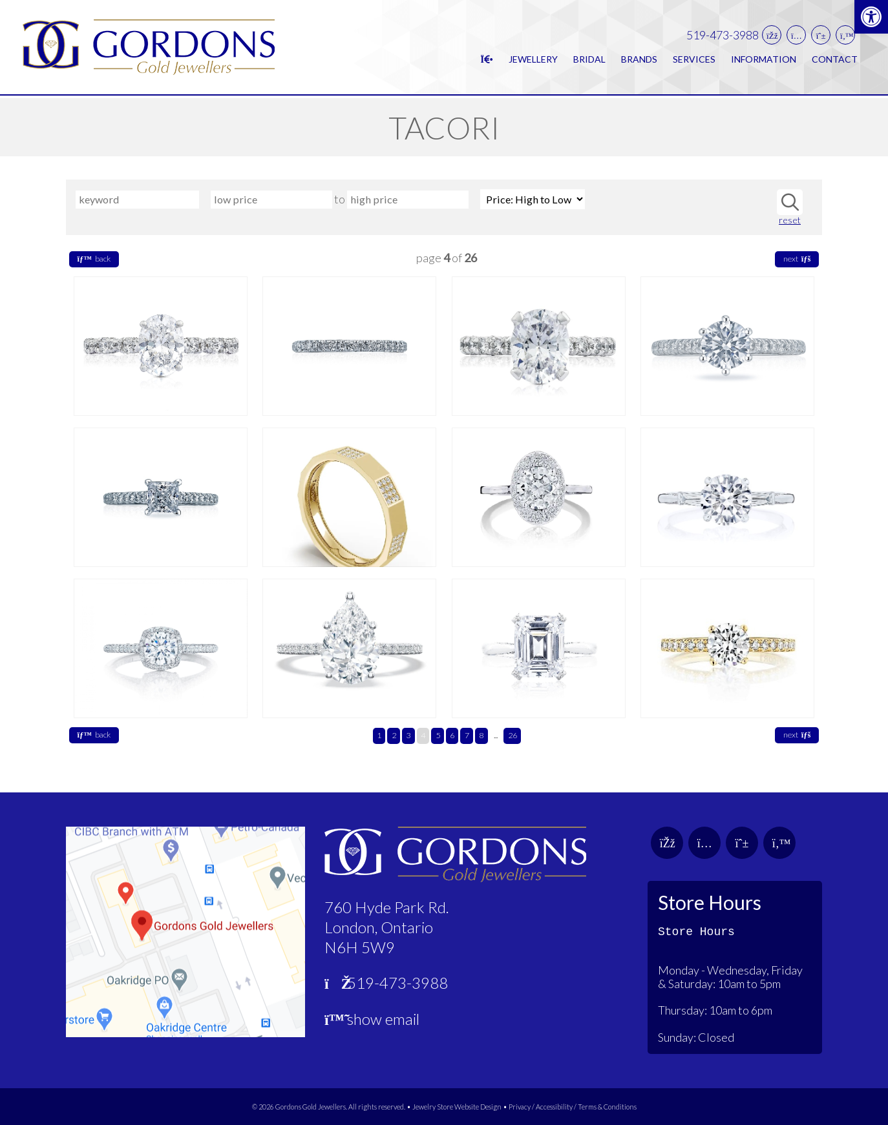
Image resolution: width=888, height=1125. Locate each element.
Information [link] (763, 60)
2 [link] (394, 735)
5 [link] (438, 735)
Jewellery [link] (533, 60)
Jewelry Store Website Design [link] (457, 1106)
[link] (871, 17)
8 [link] (481, 735)
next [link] (797, 258)
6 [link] (452, 735)
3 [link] (408, 735)
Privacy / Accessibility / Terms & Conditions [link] (573, 1106)
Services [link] (694, 60)
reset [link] (790, 220)
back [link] (94, 258)
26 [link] (512, 735)
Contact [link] (835, 60)
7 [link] (467, 735)
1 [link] (379, 735)
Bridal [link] (589, 60)
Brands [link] (639, 60)
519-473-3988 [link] (722, 36)
